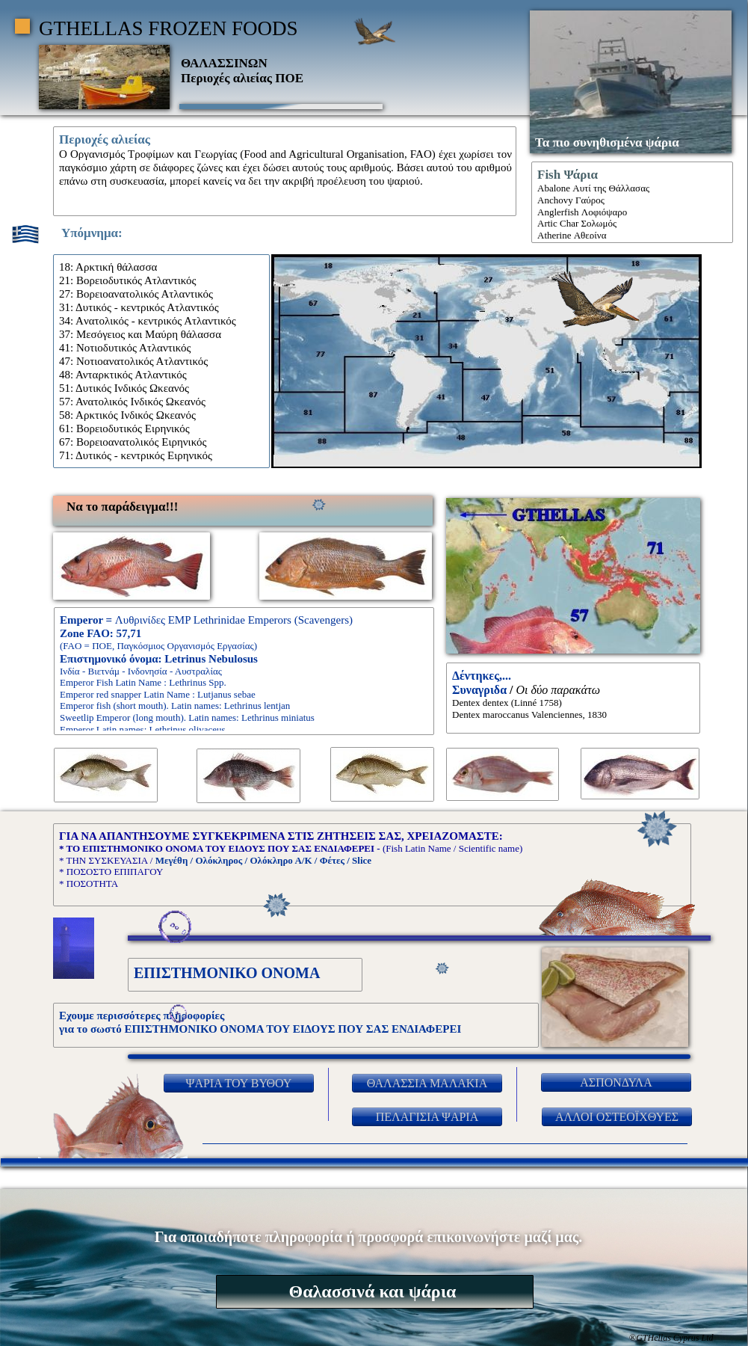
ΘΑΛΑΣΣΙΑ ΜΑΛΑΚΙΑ (427, 1083)
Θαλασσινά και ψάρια (373, 1291)
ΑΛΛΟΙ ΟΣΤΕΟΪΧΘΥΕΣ (617, 1116)
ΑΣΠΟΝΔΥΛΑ (616, 1082)
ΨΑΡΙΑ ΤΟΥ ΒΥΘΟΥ (239, 1083)
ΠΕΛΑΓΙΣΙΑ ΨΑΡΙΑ (427, 1116)
